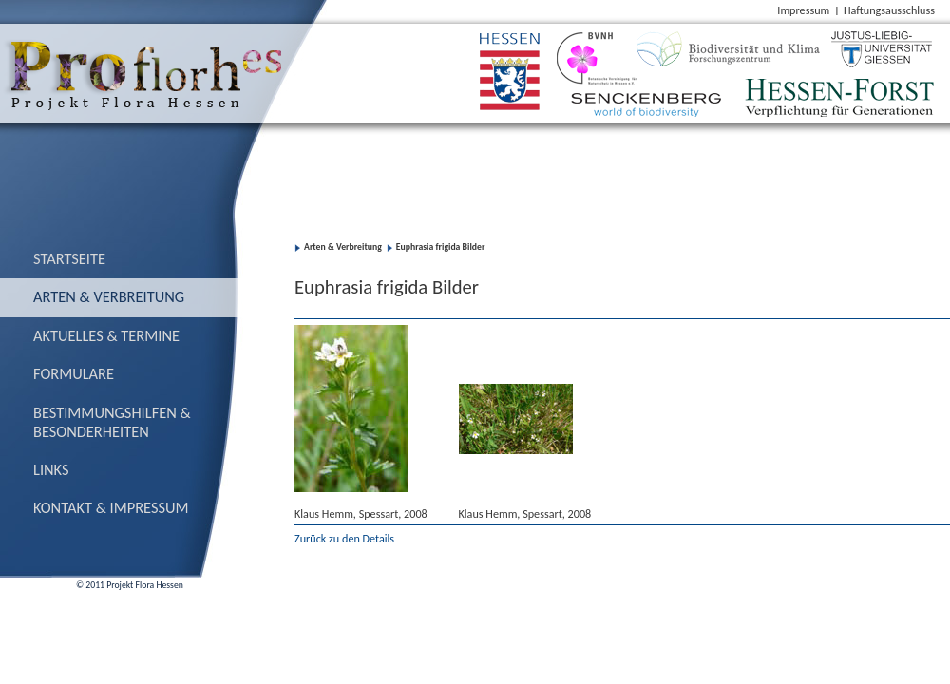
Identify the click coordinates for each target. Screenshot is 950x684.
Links (51, 469)
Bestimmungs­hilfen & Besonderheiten (112, 422)
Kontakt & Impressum (111, 507)
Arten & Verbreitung (108, 296)
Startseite (69, 258)
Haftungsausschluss (889, 10)
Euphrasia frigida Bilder (440, 247)
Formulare (73, 373)
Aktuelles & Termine (106, 335)
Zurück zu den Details (344, 538)
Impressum (803, 10)
